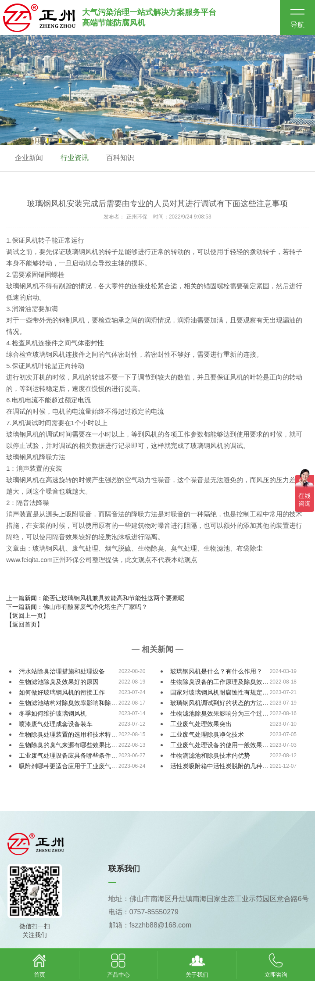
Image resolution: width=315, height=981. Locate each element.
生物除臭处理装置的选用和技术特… (68, 734)
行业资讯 (75, 157)
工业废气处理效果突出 (201, 723)
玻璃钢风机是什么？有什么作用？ (216, 671)
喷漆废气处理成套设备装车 (56, 723)
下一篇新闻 (76, 606)
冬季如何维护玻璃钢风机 (52, 713)
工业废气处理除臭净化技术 (207, 734)
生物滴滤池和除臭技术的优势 (210, 755)
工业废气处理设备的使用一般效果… (219, 744)
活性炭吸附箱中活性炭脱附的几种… (219, 766)
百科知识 (120, 157)
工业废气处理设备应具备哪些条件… (68, 755)
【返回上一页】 (27, 615)
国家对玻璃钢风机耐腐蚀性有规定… (219, 692)
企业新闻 (29, 157)
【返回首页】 (24, 624)
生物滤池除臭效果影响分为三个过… (219, 713)
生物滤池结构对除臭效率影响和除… (68, 702)
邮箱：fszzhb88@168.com (150, 925)
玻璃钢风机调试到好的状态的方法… (219, 702)
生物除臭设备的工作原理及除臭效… (219, 681)
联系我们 (124, 868)
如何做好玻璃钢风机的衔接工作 (62, 692)
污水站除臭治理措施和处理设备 (62, 671)
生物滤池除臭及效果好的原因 (59, 681)
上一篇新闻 (95, 597)
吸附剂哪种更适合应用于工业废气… (68, 766)
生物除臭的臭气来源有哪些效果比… (68, 744)
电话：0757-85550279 (143, 912)
